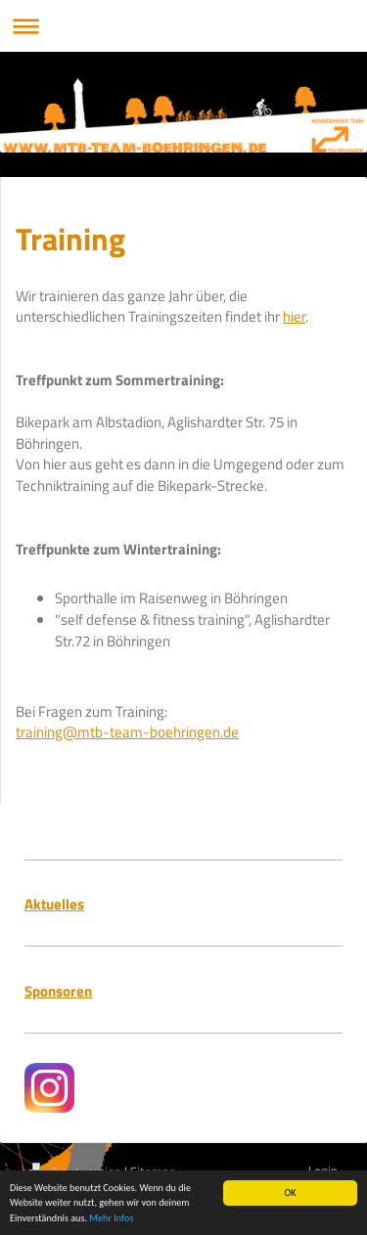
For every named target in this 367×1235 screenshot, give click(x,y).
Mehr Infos (111, 1219)
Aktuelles (54, 904)
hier (294, 316)
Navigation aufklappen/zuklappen (183, 26)
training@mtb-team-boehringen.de (127, 732)
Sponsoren (58, 991)
